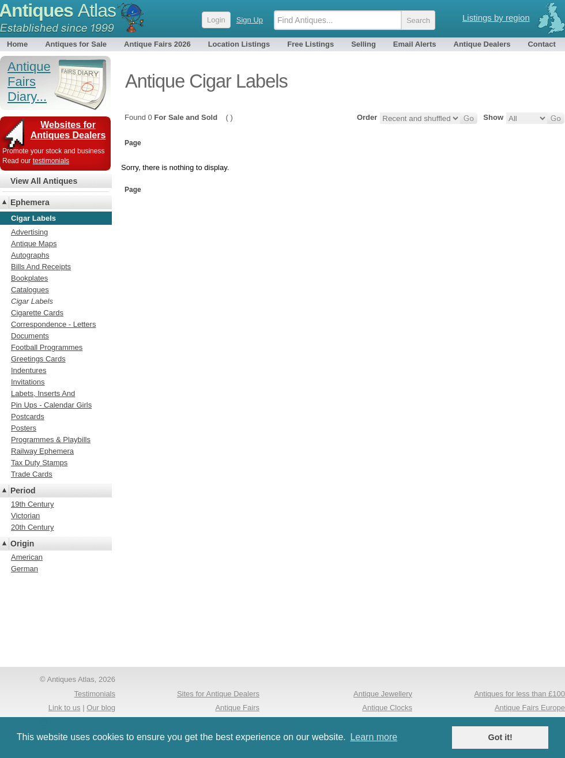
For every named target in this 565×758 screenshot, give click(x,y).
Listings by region (496, 17)
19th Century (32, 504)
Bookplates (29, 278)
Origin (22, 543)
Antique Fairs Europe (530, 707)
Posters (23, 428)
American (27, 557)
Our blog (100, 707)
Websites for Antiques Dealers (68, 130)
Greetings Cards (38, 359)
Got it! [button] (500, 737)
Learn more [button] (373, 737)
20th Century (32, 527)
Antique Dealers (482, 44)
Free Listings (310, 44)
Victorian (25, 515)
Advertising (29, 232)
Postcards (27, 416)
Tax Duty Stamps (39, 462)
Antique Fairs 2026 (157, 44)
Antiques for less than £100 (519, 693)
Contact (541, 44)
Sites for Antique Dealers (218, 693)
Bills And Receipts (41, 266)
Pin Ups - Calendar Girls (51, 405)
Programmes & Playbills (51, 439)
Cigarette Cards (37, 312)
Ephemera (30, 202)
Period (23, 490)
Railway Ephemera (42, 451)
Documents (30, 335)
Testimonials (94, 693)
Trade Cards (31, 474)
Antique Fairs (237, 707)
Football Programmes (46, 347)
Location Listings (239, 44)
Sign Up (249, 20)
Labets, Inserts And (43, 393)
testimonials (51, 161)
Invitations (28, 382)
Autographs (30, 255)
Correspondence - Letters (53, 324)
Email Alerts (414, 44)
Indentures (28, 370)
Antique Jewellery (382, 693)
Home (17, 44)
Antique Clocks (387, 707)
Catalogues (30, 289)
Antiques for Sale (76, 44)
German (24, 568)
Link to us (64, 707)
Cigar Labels (32, 301)
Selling (363, 44)
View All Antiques (43, 181)
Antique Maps (34, 243)
